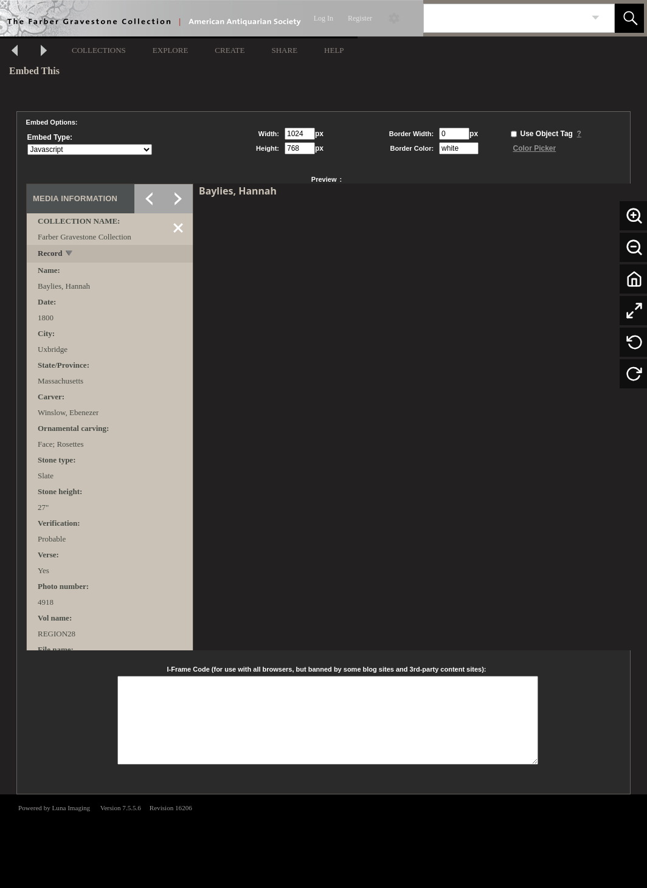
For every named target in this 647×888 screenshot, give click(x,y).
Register (360, 18)
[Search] (505, 18)
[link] (595, 17)
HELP (334, 50)
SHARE (284, 50)
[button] (629, 18)
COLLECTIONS (99, 50)
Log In (323, 18)
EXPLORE (171, 50)
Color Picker (534, 148)
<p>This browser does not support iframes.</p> (323, 840)
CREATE (229, 50)
